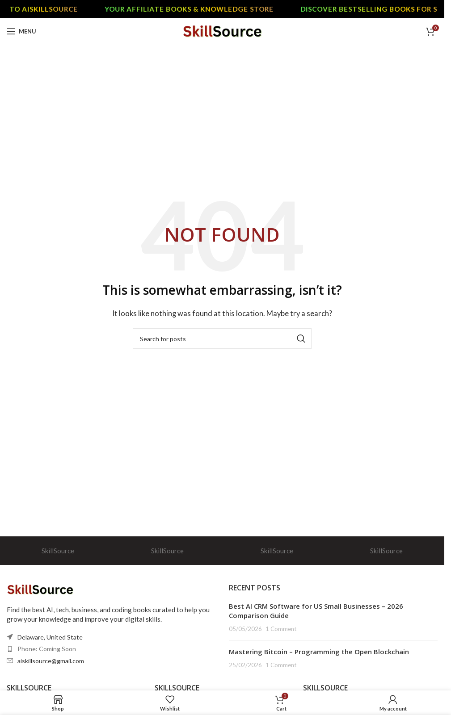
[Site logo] (222, 30)
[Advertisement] (225, 111)
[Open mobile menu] (21, 31)
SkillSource (58, 551)
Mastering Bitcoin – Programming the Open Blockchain (319, 651)
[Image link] (40, 588)
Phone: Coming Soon (46, 648)
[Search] (222, 338)
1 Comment (281, 628)
